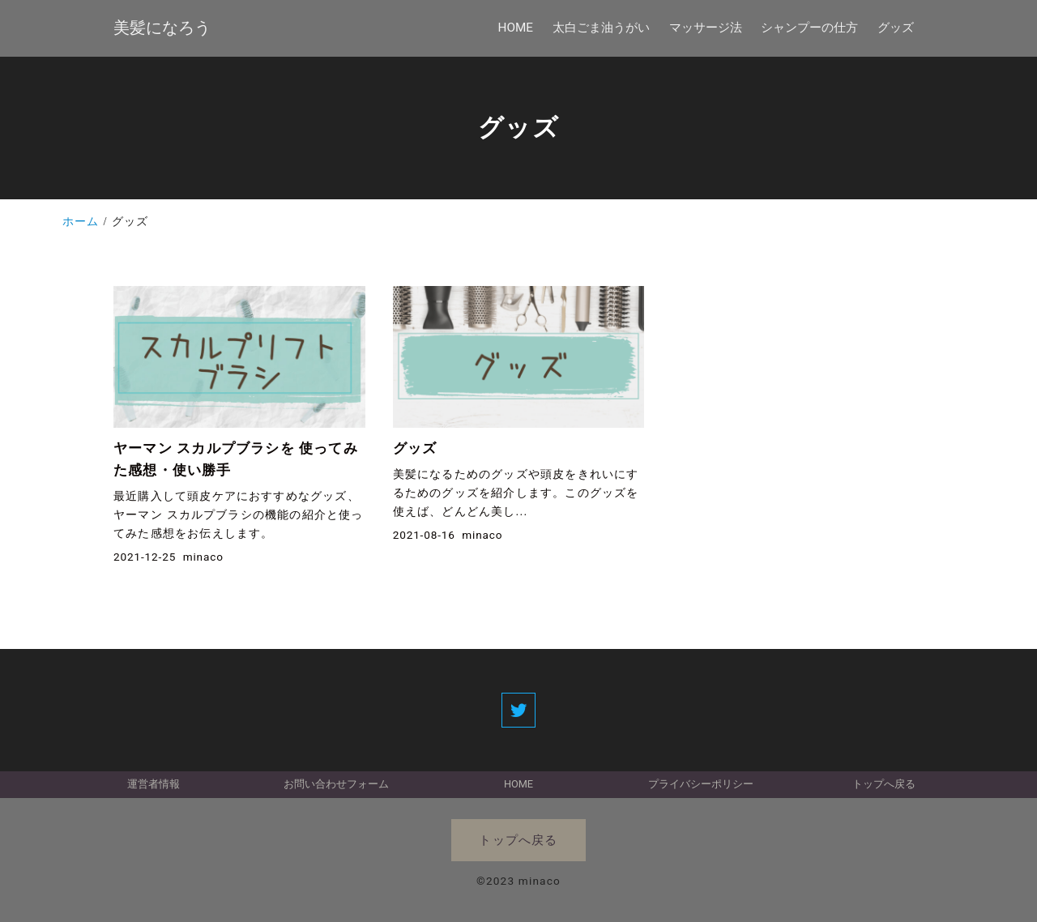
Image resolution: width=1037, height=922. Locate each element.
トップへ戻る (883, 784)
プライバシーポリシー (700, 784)
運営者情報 (153, 784)
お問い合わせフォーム (336, 784)
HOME (518, 784)
